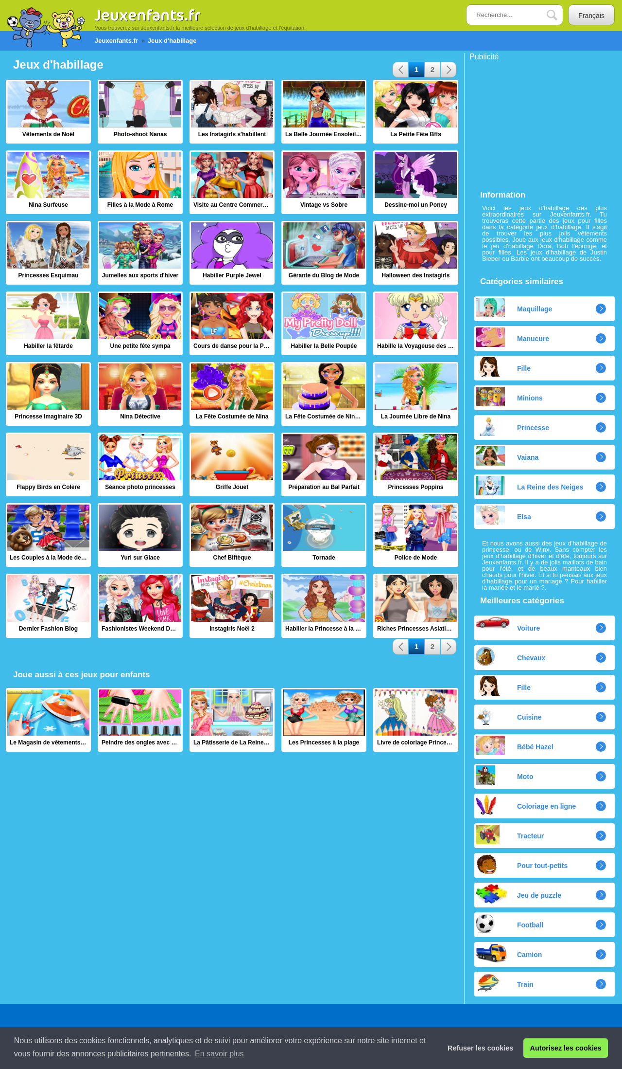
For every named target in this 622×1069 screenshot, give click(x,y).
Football (509, 923)
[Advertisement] (542, 121)
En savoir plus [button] (219, 1054)
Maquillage (514, 307)
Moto (504, 775)
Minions (509, 396)
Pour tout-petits (522, 864)
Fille (503, 367)
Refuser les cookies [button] (480, 1048)
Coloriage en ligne (526, 805)
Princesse (512, 426)
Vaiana (507, 456)
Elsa (503, 515)
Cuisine (509, 715)
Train (504, 983)
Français (591, 15)
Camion (509, 953)
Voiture (508, 624)
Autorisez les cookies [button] (566, 1048)
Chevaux (510, 656)
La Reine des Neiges (529, 485)
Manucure (512, 337)
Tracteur (510, 834)
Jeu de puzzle (518, 894)
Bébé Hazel (514, 745)
